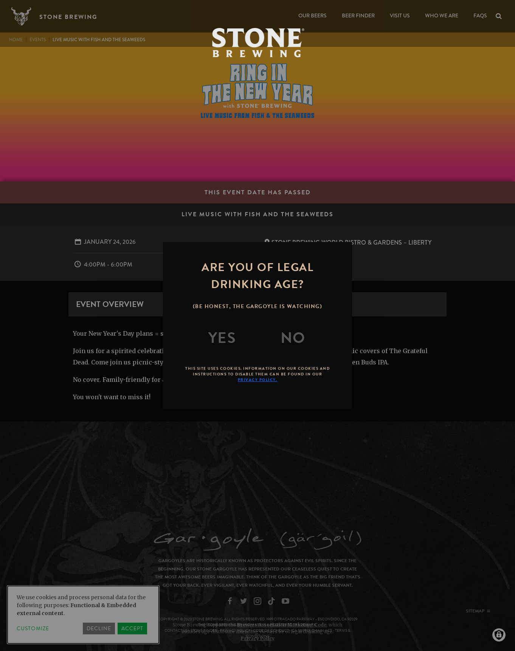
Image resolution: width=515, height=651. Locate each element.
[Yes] (222, 338)
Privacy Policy (258, 638)
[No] (293, 338)
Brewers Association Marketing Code (281, 625)
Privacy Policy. (258, 380)
